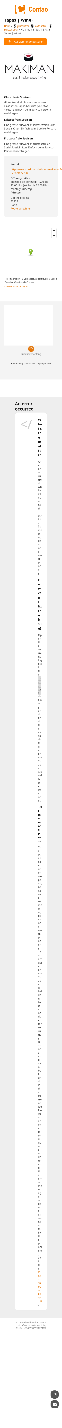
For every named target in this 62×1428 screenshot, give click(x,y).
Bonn (7, 26)
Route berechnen (21, 208)
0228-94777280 (20, 173)
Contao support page (40, 1284)
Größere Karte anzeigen (16, 286)
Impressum (16, 363)
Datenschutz (29, 363)
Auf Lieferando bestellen (25, 42)
